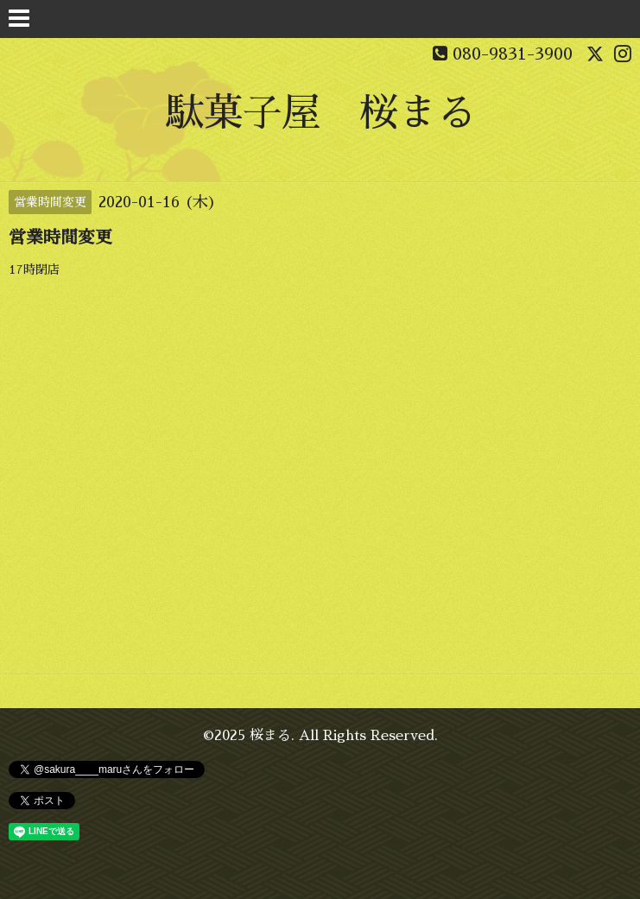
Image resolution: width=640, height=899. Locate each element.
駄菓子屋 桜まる (320, 112)
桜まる (270, 736)
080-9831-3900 (513, 53)
